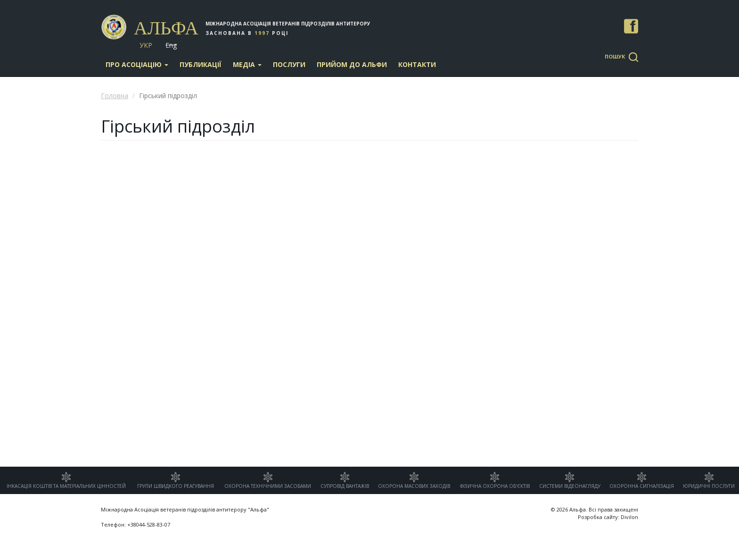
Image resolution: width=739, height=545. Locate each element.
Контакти (417, 64)
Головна (114, 95)
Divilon (629, 516)
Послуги (289, 64)
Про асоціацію (137, 64)
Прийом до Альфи (352, 64)
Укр (146, 45)
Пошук (615, 56)
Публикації (201, 64)
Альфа (166, 28)
